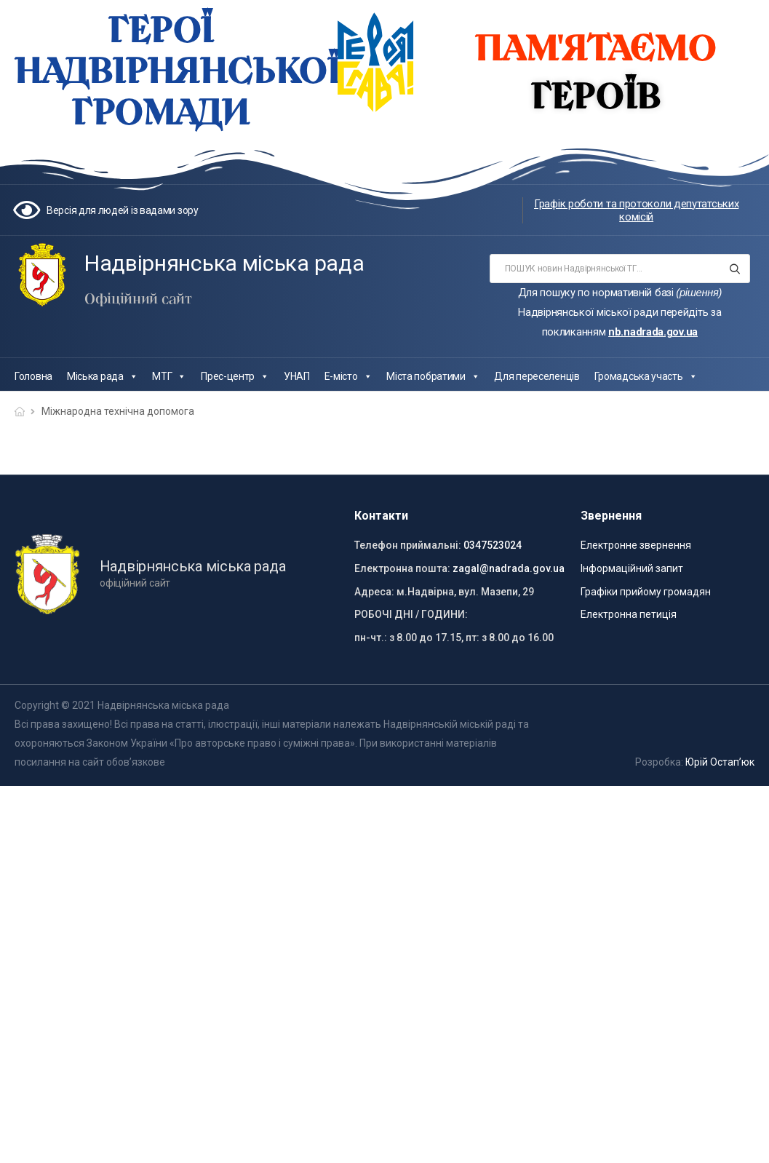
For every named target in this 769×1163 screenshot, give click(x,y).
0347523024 (492, 545)
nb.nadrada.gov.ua (653, 331)
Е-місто (348, 376)
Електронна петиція (629, 614)
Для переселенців (536, 376)
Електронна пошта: (402, 568)
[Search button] (734, 268)
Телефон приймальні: (407, 545)
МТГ (169, 376)
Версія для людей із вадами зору (123, 210)
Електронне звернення (636, 545)
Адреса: (374, 592)
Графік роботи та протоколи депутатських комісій (636, 210)
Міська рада (102, 376)
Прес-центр (235, 376)
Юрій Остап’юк (719, 762)
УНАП (297, 376)
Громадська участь (646, 376)
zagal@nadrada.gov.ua (509, 568)
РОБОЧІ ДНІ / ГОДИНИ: (411, 614)
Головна (33, 376)
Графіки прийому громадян (646, 592)
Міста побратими (432, 376)
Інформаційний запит (632, 568)
